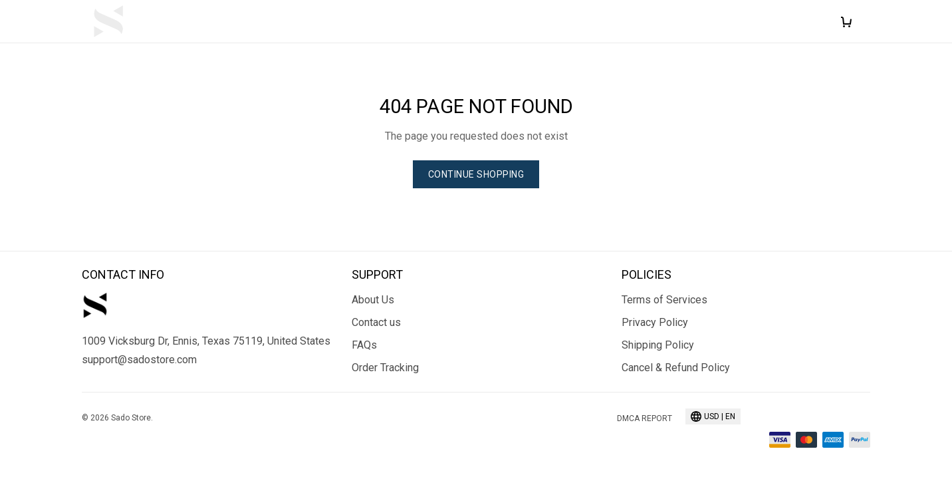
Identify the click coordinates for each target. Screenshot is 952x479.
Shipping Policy (658, 345)
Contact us (376, 322)
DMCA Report (644, 418)
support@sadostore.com (139, 359)
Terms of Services (664, 299)
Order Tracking (385, 367)
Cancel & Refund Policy (676, 367)
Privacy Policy (655, 322)
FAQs (364, 345)
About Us (373, 299)
